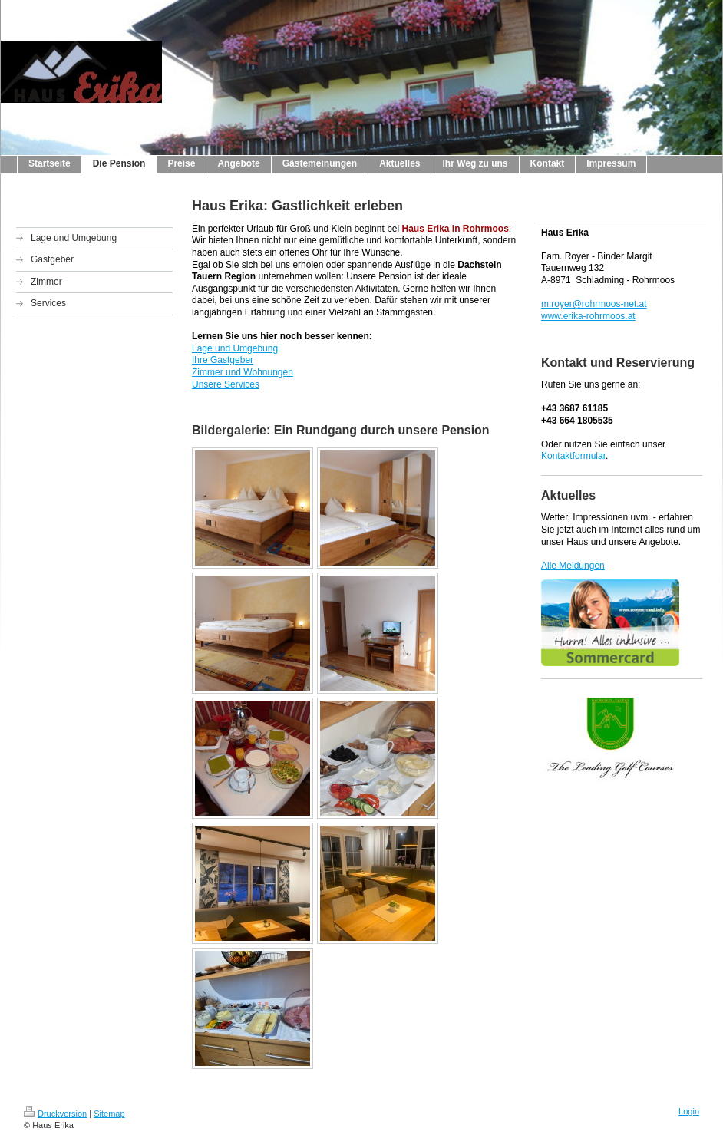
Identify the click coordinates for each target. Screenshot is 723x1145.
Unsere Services (225, 384)
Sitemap (109, 1113)
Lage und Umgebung (235, 348)
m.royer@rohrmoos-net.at (594, 304)
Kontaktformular (573, 455)
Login (688, 1111)
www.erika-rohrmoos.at (588, 316)
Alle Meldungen (573, 565)
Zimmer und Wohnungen (242, 372)
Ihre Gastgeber (222, 360)
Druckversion (55, 1113)
